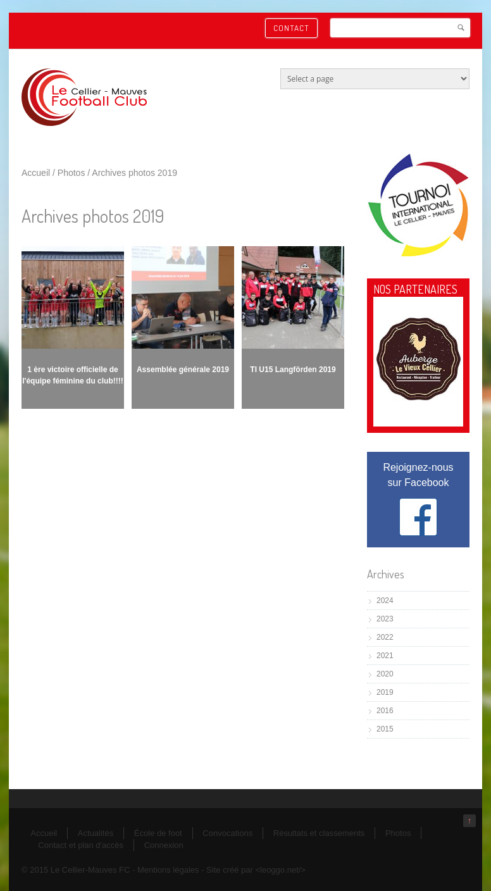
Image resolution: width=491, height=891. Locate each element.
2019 (385, 692)
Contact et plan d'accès (80, 845)
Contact (291, 28)
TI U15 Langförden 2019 (292, 369)
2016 (385, 710)
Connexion (163, 845)
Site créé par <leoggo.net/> (256, 870)
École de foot (158, 833)
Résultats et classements (319, 833)
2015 (385, 729)
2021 (385, 655)
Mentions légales (168, 870)
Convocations (227, 833)
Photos (71, 173)
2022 (385, 637)
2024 (385, 600)
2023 (385, 618)
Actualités (95, 833)
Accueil (36, 173)
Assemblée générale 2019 (183, 369)
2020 (385, 674)
